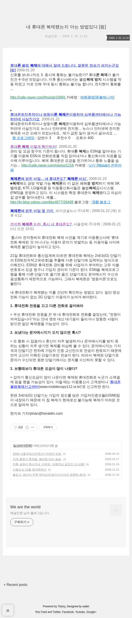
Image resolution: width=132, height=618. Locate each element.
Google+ (91, 612)
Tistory (61, 606)
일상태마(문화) (22, 445)
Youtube (80, 612)
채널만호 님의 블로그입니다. (30, 513)
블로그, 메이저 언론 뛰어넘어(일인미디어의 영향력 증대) (49, 474)
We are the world (25, 507)
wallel (85, 606)
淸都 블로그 (101, 202)
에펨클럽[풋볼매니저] (97, 97)
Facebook (68, 612)
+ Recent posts (15, 585)
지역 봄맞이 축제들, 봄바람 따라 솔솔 (37, 459)
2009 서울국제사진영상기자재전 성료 (37, 453)
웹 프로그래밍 (23, 138)
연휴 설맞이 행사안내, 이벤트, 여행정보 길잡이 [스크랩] (48, 464)
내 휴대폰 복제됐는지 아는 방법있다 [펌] (66, 26)
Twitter (57, 612)
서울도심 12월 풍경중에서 (30, 469)
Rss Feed (41, 612)
